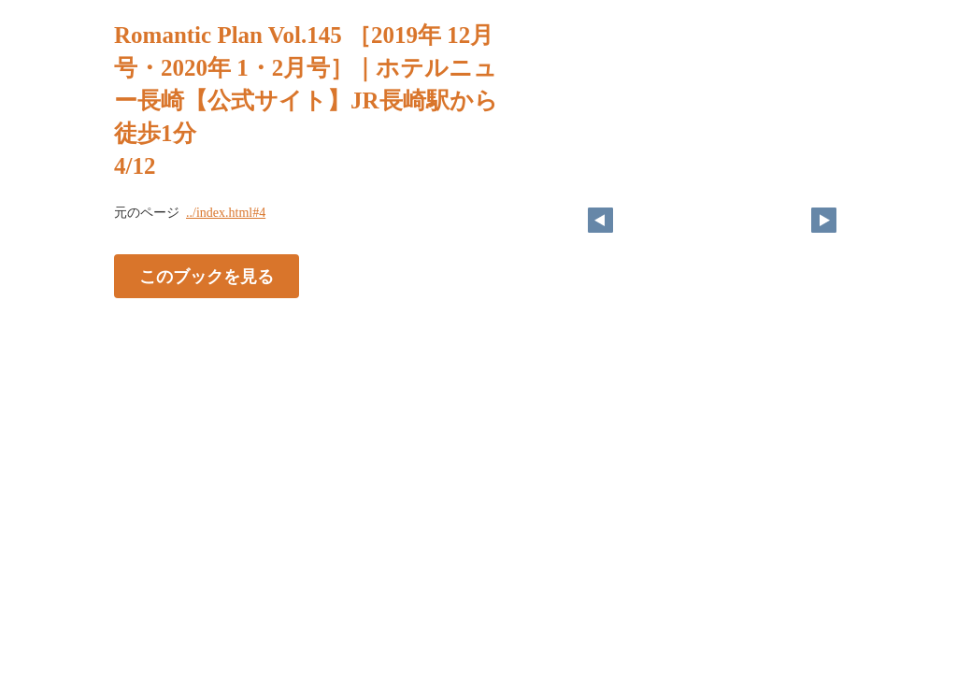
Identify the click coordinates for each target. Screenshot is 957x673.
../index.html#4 (225, 213)
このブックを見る (206, 276)
